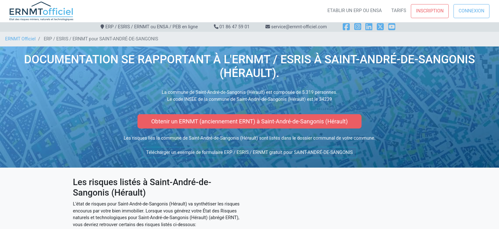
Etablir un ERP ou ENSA (354, 10)
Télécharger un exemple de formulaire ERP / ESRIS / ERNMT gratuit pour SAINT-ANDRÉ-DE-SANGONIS (249, 152)
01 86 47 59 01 (234, 27)
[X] (380, 26)
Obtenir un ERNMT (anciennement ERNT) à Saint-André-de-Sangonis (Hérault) (249, 121)
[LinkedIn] (368, 26)
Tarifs (398, 10)
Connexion (471, 11)
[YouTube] (391, 26)
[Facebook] (346, 26)
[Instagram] (357, 26)
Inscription (430, 11)
